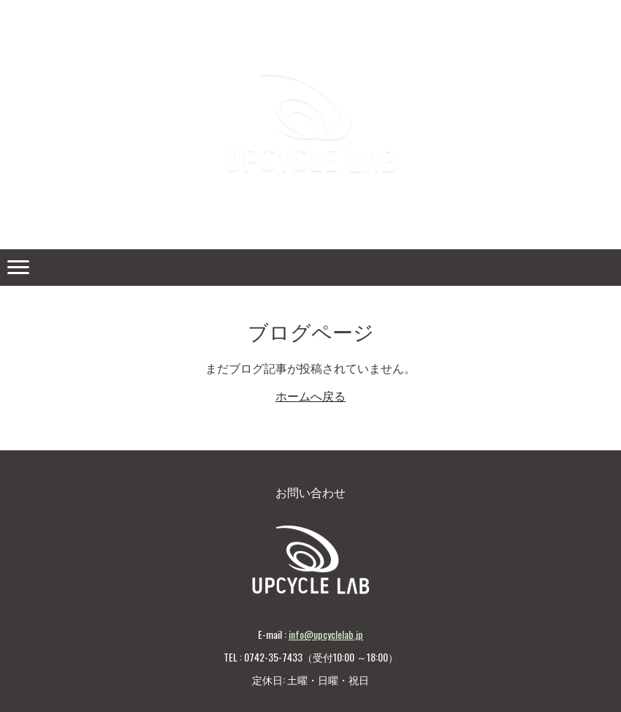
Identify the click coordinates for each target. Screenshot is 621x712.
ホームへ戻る (310, 396)
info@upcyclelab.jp (326, 634)
